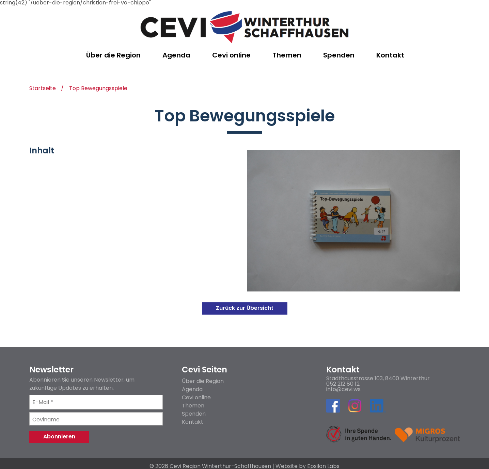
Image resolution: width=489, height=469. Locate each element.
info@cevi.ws (343, 389)
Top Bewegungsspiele (98, 89)
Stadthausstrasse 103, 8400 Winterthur (378, 378)
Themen (193, 405)
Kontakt (192, 422)
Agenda (192, 389)
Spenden (194, 414)
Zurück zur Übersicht (244, 308)
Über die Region (203, 381)
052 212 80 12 (343, 384)
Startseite (42, 89)
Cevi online (196, 397)
